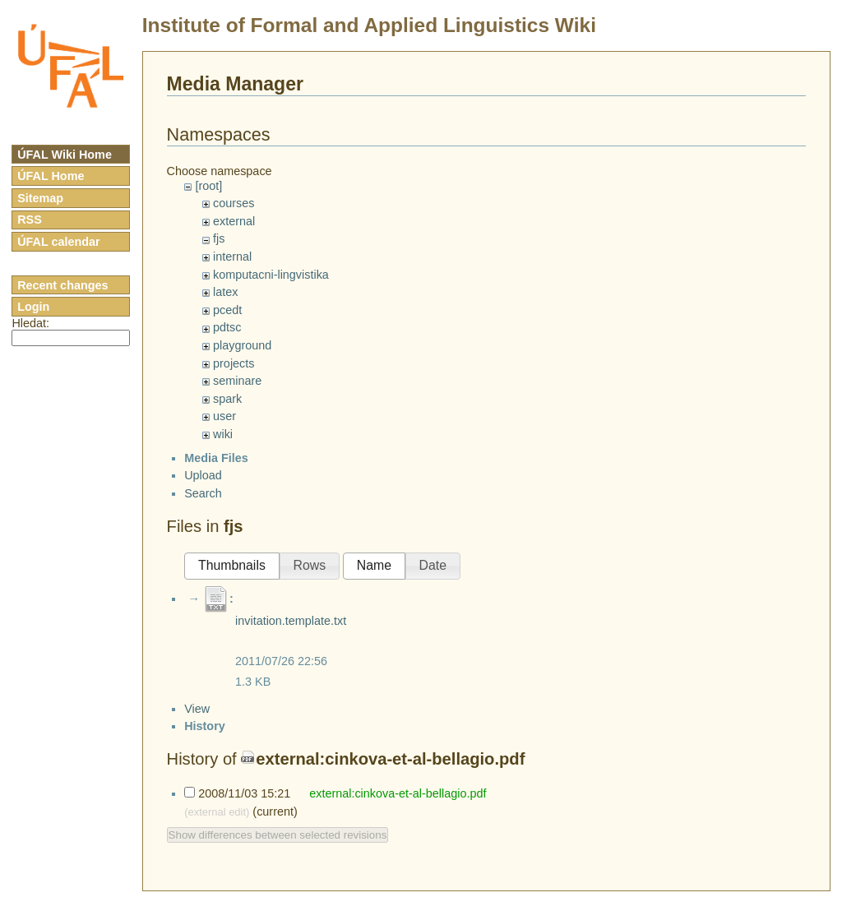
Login (33, 306)
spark (227, 398)
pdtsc (227, 327)
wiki (223, 434)
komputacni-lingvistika (271, 274)
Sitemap (40, 198)
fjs (218, 238)
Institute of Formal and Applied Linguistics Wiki (369, 25)
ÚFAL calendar (58, 241)
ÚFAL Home (50, 176)
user (224, 416)
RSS (29, 219)
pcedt (227, 310)
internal (232, 256)
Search (203, 507)
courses (233, 203)
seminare (237, 380)
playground (242, 345)
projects (233, 363)
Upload (203, 489)
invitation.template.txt (290, 634)
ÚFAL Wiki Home (64, 154)
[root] (208, 185)
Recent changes (62, 285)
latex (225, 291)
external (234, 221)
